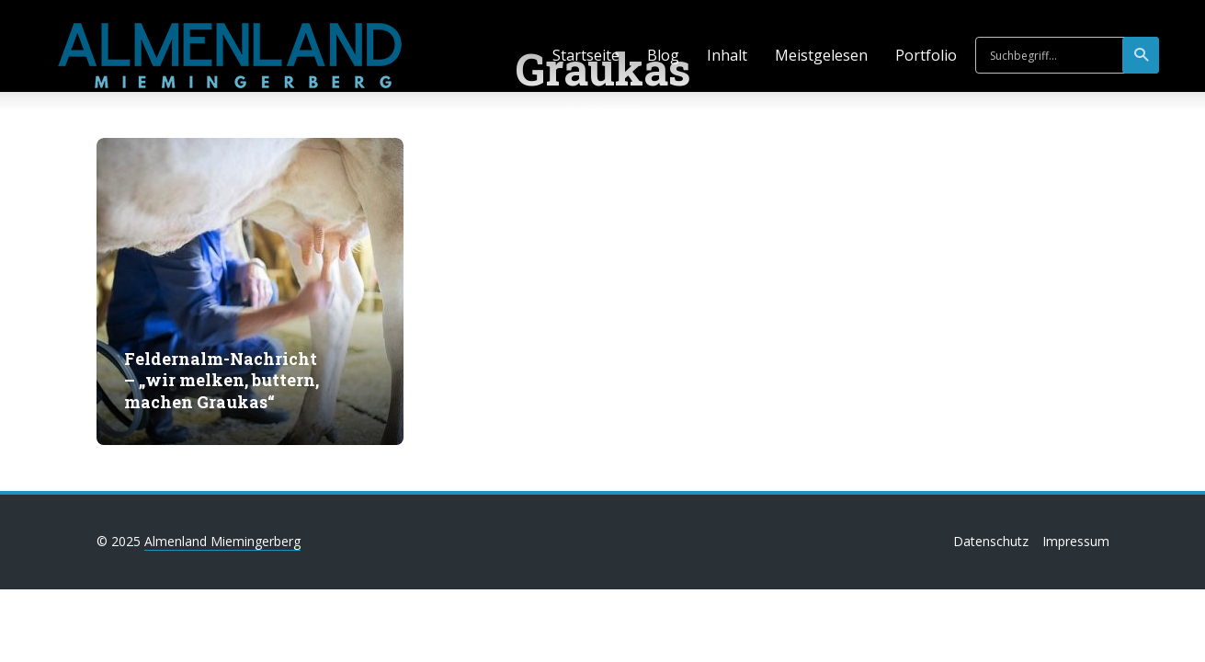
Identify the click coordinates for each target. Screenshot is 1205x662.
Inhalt (727, 55)
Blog (663, 55)
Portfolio (926, 55)
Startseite (586, 55)
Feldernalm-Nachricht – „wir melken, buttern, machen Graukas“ (221, 380)
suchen (1142, 55)
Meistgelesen (821, 55)
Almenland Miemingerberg (222, 541)
